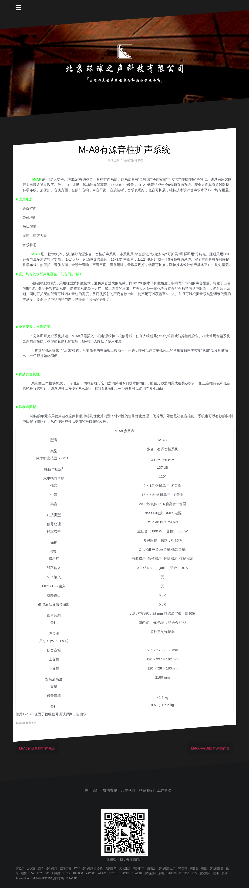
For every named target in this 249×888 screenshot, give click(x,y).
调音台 (194, 868)
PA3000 (78, 873)
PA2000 (90, 873)
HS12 (66, 873)
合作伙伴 (128, 790)
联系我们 (146, 790)
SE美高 (182, 868)
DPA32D (72, 878)
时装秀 (56, 873)
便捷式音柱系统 (133, 160)
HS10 (112, 873)
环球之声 (113, 160)
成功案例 (110, 790)
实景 (224, 873)
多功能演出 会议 (92, 868)
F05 (194, 873)
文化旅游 (125, 868)
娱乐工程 (65, 868)
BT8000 (184, 873)
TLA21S (124, 873)
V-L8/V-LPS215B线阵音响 (48, 878)
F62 (39, 873)
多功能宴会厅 (166, 868)
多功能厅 (51, 868)
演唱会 (151, 868)
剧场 (41, 868)
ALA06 (102, 873)
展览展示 (205, 873)
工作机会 (164, 790)
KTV (76, 868)
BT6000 (172, 873)
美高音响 (111, 868)
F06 (47, 873)
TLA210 (137, 873)
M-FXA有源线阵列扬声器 (210, 748)
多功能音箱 (216, 868)
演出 (161, 873)
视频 (204, 868)
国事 (216, 873)
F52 (32, 873)
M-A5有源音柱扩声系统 (37, 748)
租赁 (24, 873)
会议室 (31, 868)
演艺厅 (20, 868)
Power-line (22, 878)
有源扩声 (31, 722)
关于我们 (91, 790)
